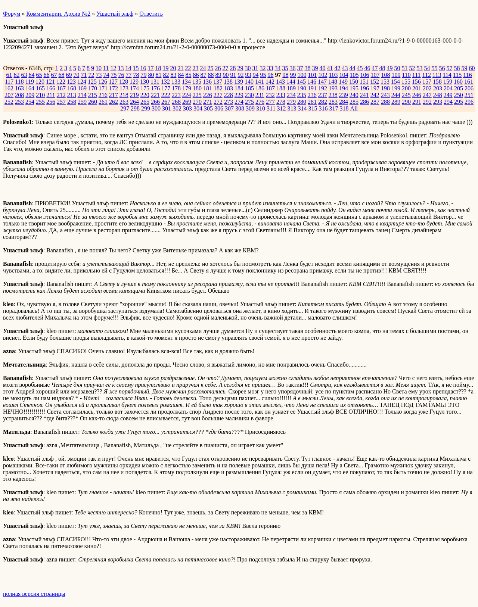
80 (151, 75)
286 (364, 102)
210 (40, 95)
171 (103, 88)
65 (39, 75)
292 (427, 102)
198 (385, 88)
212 (61, 95)
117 (9, 81)
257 (61, 102)
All (353, 108)
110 (406, 75)
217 (113, 95)
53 (419, 68)
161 (468, 81)
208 (19, 95)
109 (395, 75)
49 (389, 68)
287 (374, 102)
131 (154, 81)
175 (144, 88)
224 (186, 95)
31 (255, 68)
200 (406, 88)
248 (437, 95)
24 (203, 68)
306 (218, 108)
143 (280, 81)
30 (248, 68)
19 (165, 68)
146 (311, 81)
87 (203, 75)
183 (228, 88)
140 (249, 81)
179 (186, 88)
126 (102, 81)
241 (364, 95)
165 (40, 88)
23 (195, 68)
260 (92, 102)
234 (291, 95)
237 (322, 95)
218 (124, 95)
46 (367, 68)
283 (333, 102)
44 (352, 68)
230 (249, 95)
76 (121, 75)
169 (82, 88)
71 (84, 75)
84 (181, 75)
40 (322, 68)
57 (449, 68)
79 (143, 75)
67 (54, 75)
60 (472, 68)
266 (155, 102)
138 (228, 81)
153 (385, 81)
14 (128, 68)
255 (40, 102)
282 (322, 102)
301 (166, 108)
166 (50, 88)
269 (186, 102)
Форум (11, 13)
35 (285, 68)
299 (145, 108)
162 (8, 88)
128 (123, 81)
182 (218, 88)
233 (280, 95)
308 (239, 108)
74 (106, 75)
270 (197, 102)
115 (457, 75)
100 (301, 75)
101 (312, 75)
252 (8, 102)
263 (124, 102)
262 (113, 102)
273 (228, 102)
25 (210, 68)
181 (207, 88)
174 (134, 88)
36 (292, 68)
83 (173, 75)
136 (207, 81)
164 (29, 88)
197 (374, 88)
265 (144, 102)
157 (426, 81)
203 (437, 88)
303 (187, 108)
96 (270, 75)
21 (180, 68)
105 (354, 75)
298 (135, 108)
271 (207, 102)
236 (312, 95)
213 (71, 95)
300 (156, 108)
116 (467, 75)
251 (469, 95)
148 (332, 81)
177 (165, 88)
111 (416, 75)
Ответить (151, 13)
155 (405, 81)
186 (259, 88)
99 (293, 75)
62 (16, 75)
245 (406, 95)
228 (228, 95)
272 (218, 102)
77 (128, 75)
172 (113, 88)
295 (458, 102)
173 (124, 88)
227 (218, 95)
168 (71, 88)
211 (50, 95)
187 (270, 88)
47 (375, 68)
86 (196, 75)
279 (291, 102)
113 (436, 75)
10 (99, 68)
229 (239, 95)
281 (312, 102)
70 (76, 75)
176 (155, 88)
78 (136, 75)
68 (61, 75)
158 (437, 81)
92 (240, 75)
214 (82, 95)
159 (447, 81)
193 (333, 88)
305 (208, 108)
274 (239, 102)
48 (382, 68)
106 (364, 75)
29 (240, 68)
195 (354, 88)
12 (113, 68)
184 (239, 88)
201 (416, 88)
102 (322, 75)
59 (464, 68)
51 (404, 68)
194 (343, 88)
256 (50, 102)
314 (302, 108)
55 (434, 68)
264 (134, 102)
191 (312, 88)
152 (374, 81)
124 (81, 81)
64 (31, 75)
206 (469, 88)
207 (8, 95)
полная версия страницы (34, 594)
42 (337, 68)
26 (218, 68)
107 (374, 75)
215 (92, 95)
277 (270, 102)
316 (323, 108)
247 (427, 95)
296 (469, 102)
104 (343, 75)
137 (217, 81)
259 (82, 102)
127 (113, 81)
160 (458, 81)
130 (144, 81)
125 (92, 81)
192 (322, 88)
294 (448, 102)
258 (71, 102)
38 (307, 68)
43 (345, 68)
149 (343, 81)
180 (197, 88)
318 (343, 108)
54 (427, 68)
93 (248, 75)
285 (354, 102)
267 (165, 102)
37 (300, 68)
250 (458, 95)
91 (233, 75)
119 (29, 81)
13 (121, 68)
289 (395, 102)
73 (99, 75)
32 (263, 68)
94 (255, 75)
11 (106, 68)
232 (270, 95)
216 (103, 95)
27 (225, 68)
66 (46, 75)
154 (395, 81)
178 (176, 88)
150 (353, 81)
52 (412, 68)
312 (281, 108)
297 (124, 108)
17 (150, 68)
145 (301, 81)
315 (312, 108)
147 (322, 81)
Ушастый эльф (114, 13)
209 (29, 95)
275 (249, 102)
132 (165, 81)
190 (301, 88)
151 (364, 81)
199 (395, 88)
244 (395, 95)
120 (39, 81)
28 (233, 68)
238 (333, 95)
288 (385, 102)
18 (158, 68)
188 (280, 88)
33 (270, 68)
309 (250, 108)
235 (301, 95)
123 (71, 81)
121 (50, 81)
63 (24, 75)
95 (263, 75)
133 (175, 81)
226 (207, 95)
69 (69, 75)
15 (136, 68)
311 (271, 108)
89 (218, 75)
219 (134, 95)
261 (103, 102)
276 (259, 102)
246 (416, 95)
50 (397, 68)
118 (19, 81)
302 (177, 108)
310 (260, 108)
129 (134, 81)
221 (155, 95)
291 (416, 102)
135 (196, 81)
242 (374, 95)
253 (19, 102)
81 (158, 75)
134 (186, 81)
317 (333, 108)
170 (92, 88)
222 (165, 95)
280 (301, 102)
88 (211, 75)
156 (416, 81)
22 (188, 68)
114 (447, 75)
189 (291, 88)
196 (364, 88)
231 (259, 95)
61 (9, 75)
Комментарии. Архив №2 (58, 13)
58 (457, 68)
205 (458, 88)
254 (29, 102)
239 (343, 95)
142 (270, 81)
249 (448, 95)
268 (176, 102)
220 (144, 95)
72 (91, 75)
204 (448, 88)
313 (291, 108)
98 (285, 75)
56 (442, 68)
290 (406, 102)
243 (385, 95)
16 (143, 68)
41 (330, 68)
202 (427, 88)
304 (197, 108)
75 (114, 75)
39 (315, 68)
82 (166, 75)
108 (385, 75)
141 (259, 81)
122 (60, 81)
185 (249, 88)
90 (226, 75)
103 (333, 75)
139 (238, 81)
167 (61, 88)
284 (343, 102)
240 (354, 95)
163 (19, 88)
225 (197, 95)
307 (229, 108)
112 (426, 75)
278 (280, 102)
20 (173, 68)
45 (360, 68)
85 (188, 75)
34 (277, 68)
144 (290, 81)
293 (437, 102)
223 (176, 95)
